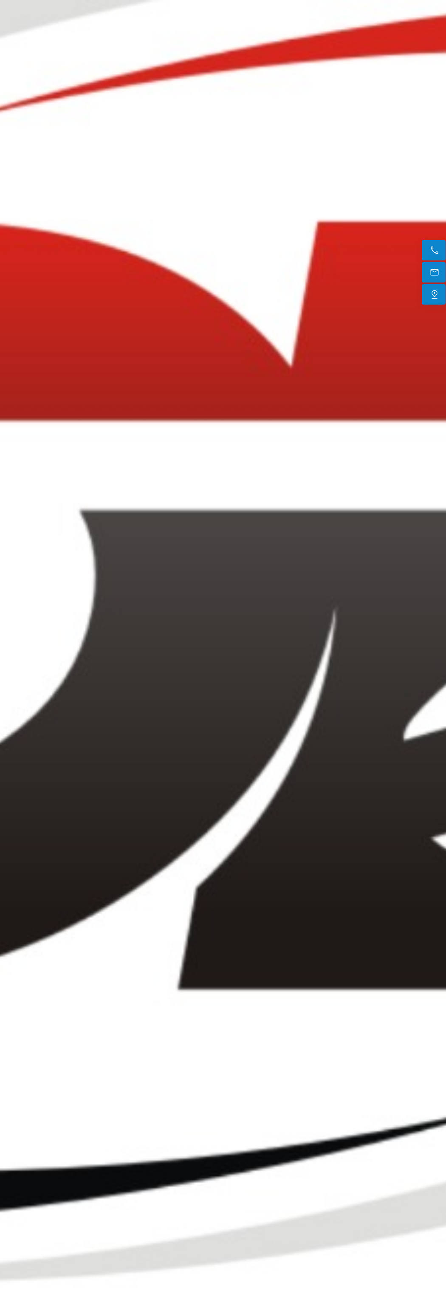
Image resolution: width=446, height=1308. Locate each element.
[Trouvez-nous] (434, 294)
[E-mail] (434, 272)
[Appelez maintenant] (434, 250)
